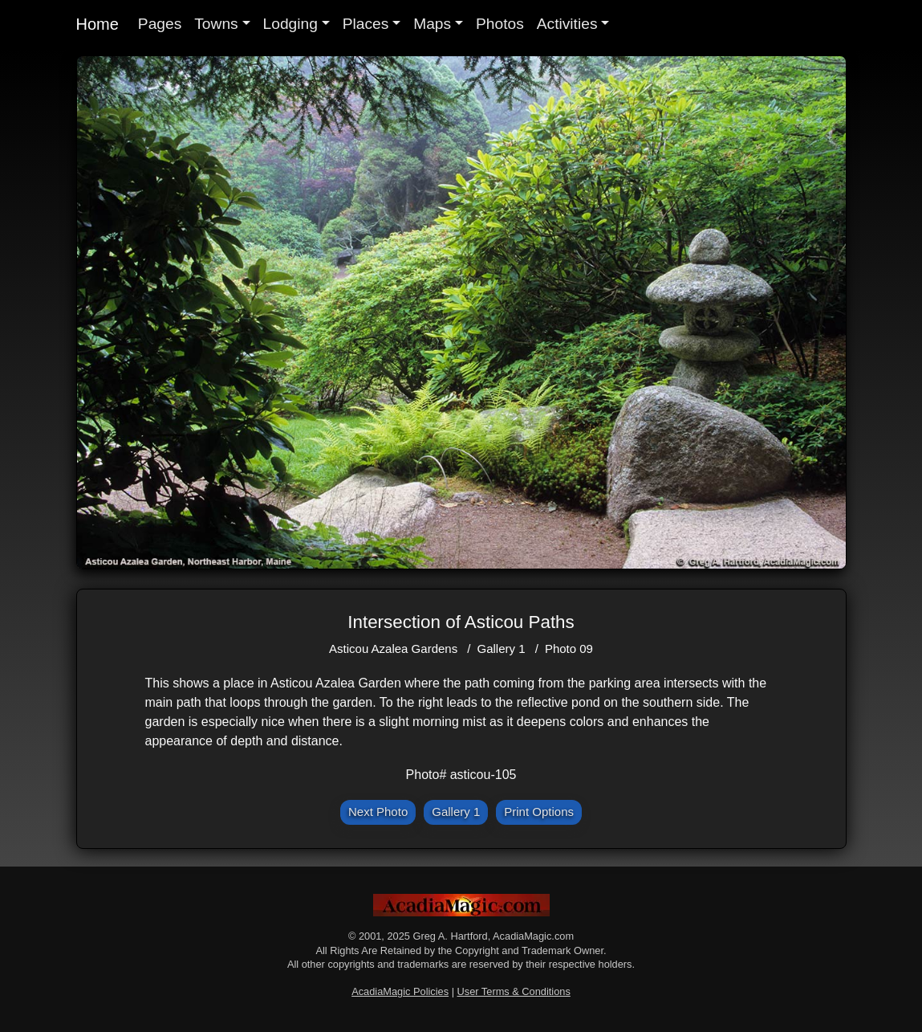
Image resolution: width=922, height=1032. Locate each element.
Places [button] (366, 23)
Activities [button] (567, 23)
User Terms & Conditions (514, 991)
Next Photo (378, 811)
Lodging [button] (290, 23)
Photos (500, 23)
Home (97, 24)
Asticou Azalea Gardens (393, 648)
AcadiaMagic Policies (400, 991)
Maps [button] (432, 23)
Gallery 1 (501, 648)
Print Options (539, 811)
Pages (159, 23)
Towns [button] (216, 23)
